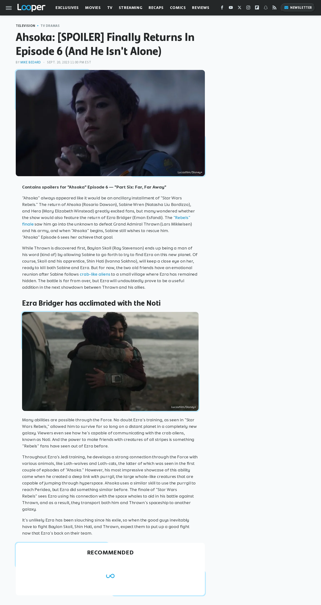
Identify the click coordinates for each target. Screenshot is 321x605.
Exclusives (67, 7)
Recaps (156, 7)
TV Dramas (50, 25)
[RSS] (274, 8)
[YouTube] (230, 8)
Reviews (200, 7)
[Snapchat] (265, 8)
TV (109, 7)
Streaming (130, 7)
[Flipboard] (257, 8)
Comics (178, 7)
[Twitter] (239, 8)
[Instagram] (248, 8)
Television (25, 25)
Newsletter (298, 8)
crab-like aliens (95, 274)
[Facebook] (222, 8)
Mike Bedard (30, 62)
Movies (93, 7)
